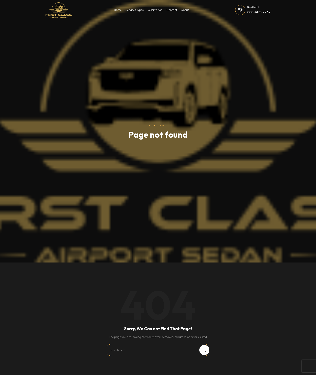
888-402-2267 (258, 12)
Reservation (155, 10)
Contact (171, 10)
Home (118, 10)
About (185, 10)
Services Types (134, 10)
